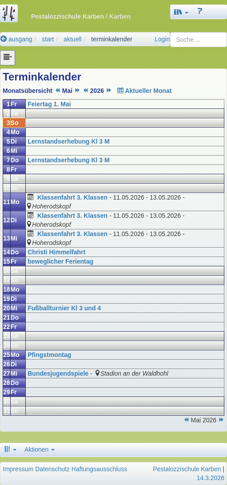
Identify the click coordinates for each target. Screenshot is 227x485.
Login (162, 39)
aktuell (72, 39)
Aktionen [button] (39, 449)
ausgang (16, 39)
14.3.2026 (210, 477)
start (48, 39)
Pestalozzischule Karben (187, 469)
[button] (181, 12)
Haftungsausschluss (99, 469)
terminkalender (111, 39)
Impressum (18, 469)
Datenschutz (52, 469)
